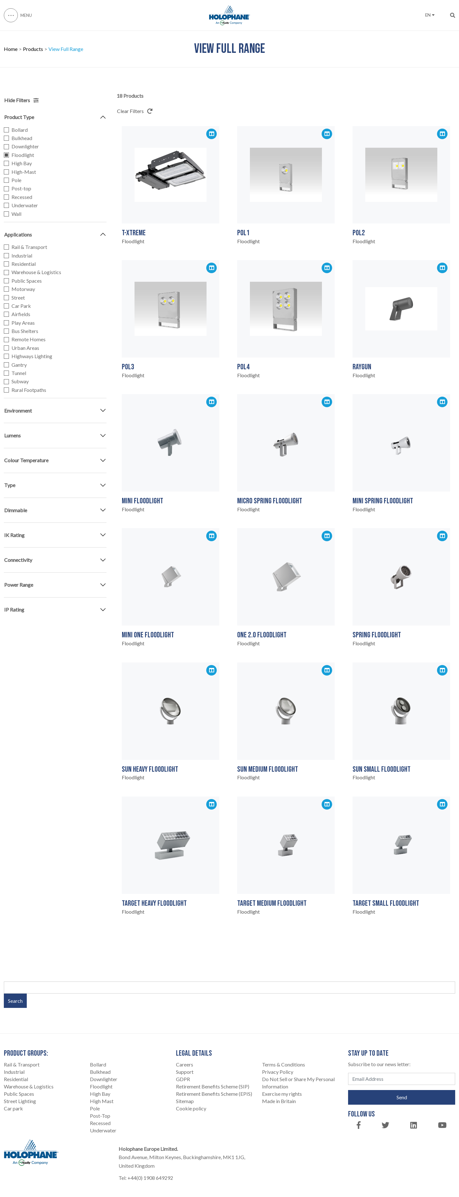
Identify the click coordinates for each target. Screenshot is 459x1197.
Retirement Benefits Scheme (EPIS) (214, 1094)
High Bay (21, 163)
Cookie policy (191, 1108)
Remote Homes (28, 339)
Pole (16, 180)
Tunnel (18, 373)
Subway (20, 381)
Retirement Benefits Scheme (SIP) (212, 1086)
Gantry (19, 365)
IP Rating (14, 609)
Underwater (24, 205)
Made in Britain (279, 1101)
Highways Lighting (31, 356)
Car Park (21, 306)
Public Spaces (26, 281)
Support (184, 1072)
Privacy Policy (277, 1072)
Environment (18, 410)
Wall (16, 214)
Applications (18, 234)
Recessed (21, 197)
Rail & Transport (29, 247)
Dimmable (15, 510)
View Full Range (65, 49)
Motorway (23, 289)
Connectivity (18, 560)
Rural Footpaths (28, 390)
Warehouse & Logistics (36, 272)
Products (33, 49)
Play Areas (23, 323)
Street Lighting (20, 1101)
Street (18, 298)
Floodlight (22, 155)
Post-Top (100, 1116)
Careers (184, 1064)
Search (15, 1001)
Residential (23, 264)
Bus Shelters (24, 331)
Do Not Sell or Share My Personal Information (298, 1082)
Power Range (18, 585)
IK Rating (14, 535)
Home (11, 49)
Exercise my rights (282, 1094)
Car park (13, 1108)
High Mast (101, 1101)
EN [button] (429, 15)
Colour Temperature (26, 460)
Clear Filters (134, 111)
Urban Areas (25, 348)
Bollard (19, 130)
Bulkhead (21, 138)
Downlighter (25, 146)
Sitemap (185, 1101)
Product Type (19, 117)
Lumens (12, 435)
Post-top (21, 188)
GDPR (183, 1079)
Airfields (20, 314)
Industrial (21, 256)
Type (9, 485)
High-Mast (23, 172)
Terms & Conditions (283, 1064)
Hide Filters (21, 100)
